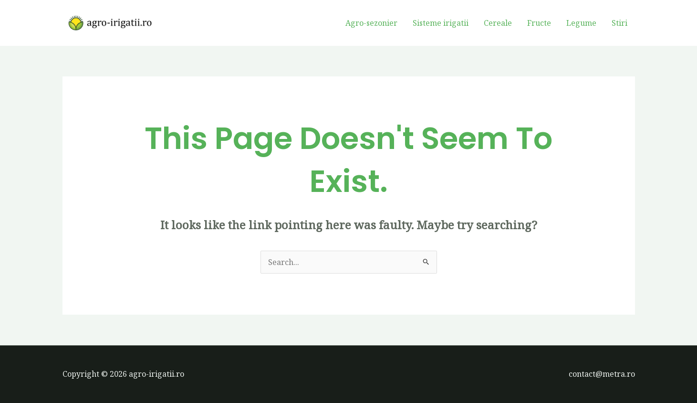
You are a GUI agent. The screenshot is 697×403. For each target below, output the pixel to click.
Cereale (498, 23)
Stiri (619, 23)
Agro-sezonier (371, 23)
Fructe (539, 23)
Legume (581, 23)
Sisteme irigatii (440, 23)
